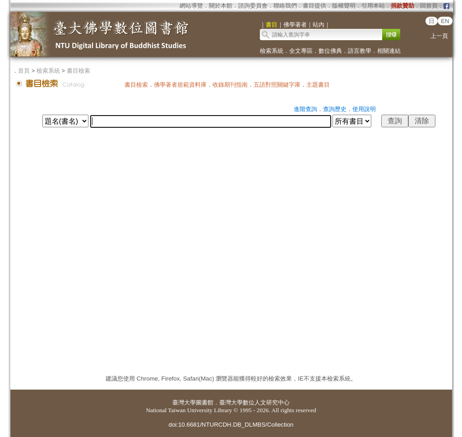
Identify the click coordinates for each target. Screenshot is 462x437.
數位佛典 (330, 50)
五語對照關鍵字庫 (277, 84)
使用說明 (364, 109)
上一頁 (439, 36)
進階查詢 (305, 109)
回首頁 (429, 5)
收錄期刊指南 (230, 84)
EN (445, 21)
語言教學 (359, 50)
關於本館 (220, 5)
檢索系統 (271, 50)
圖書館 (204, 402)
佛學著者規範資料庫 (180, 84)
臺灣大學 (184, 402)
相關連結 (389, 50)
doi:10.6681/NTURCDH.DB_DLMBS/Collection (230, 424)
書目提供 (314, 5)
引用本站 (373, 5)
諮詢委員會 (253, 5)
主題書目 (318, 84)
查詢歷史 (334, 109)
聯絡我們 (285, 5)
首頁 (24, 70)
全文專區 (301, 50)
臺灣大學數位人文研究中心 (254, 402)
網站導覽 (191, 5)
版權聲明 (344, 5)
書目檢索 (78, 70)
